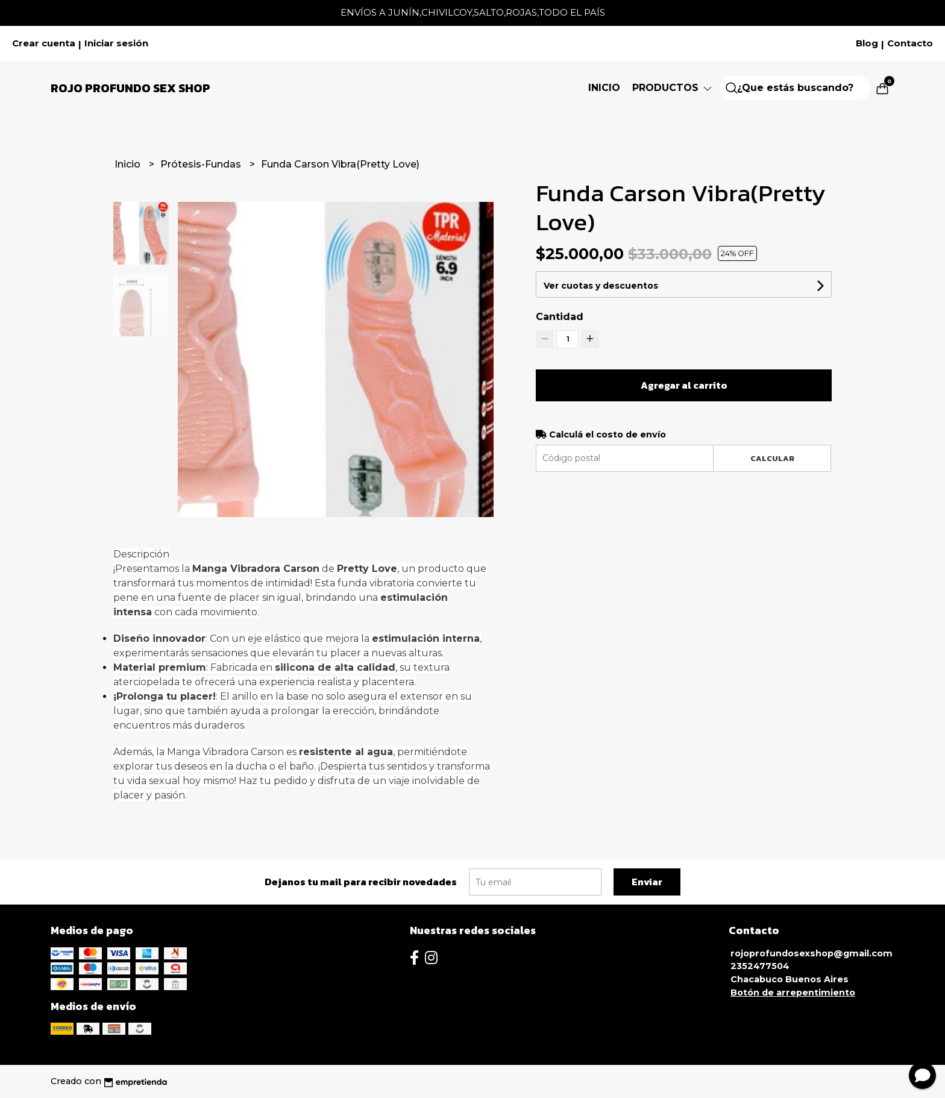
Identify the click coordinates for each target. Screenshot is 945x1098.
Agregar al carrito (684, 385)
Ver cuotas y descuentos (601, 285)
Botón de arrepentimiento (792, 992)
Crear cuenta (43, 43)
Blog (867, 43)
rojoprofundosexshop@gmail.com (811, 953)
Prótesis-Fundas (201, 164)
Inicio (604, 87)
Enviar (647, 881)
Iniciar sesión (116, 43)
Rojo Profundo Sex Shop (130, 88)
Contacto (910, 43)
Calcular (772, 458)
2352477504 (760, 966)
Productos (673, 87)
